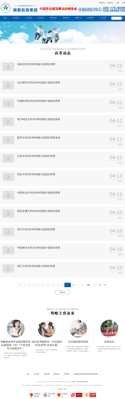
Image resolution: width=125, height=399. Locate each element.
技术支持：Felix (62, 389)
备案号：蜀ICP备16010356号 (80, 381)
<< (20, 285)
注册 (123, 3)
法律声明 (66, 374)
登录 (117, 3)
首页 (28, 374)
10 (73, 285)
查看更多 (62, 292)
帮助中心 (102, 3)
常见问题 (46, 374)
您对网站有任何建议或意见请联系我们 (86, 374)
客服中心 (110, 3)
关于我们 (36, 374)
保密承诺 (56, 374)
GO (105, 285)
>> (82, 285)
